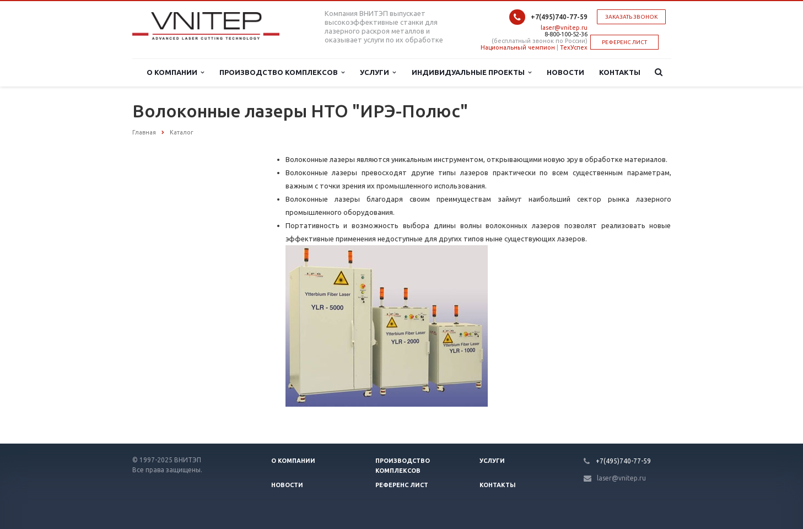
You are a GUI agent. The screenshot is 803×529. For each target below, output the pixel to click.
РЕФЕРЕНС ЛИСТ (624, 42)
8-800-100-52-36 (566, 34)
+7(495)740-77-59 (559, 16)
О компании (175, 72)
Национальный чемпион (518, 47)
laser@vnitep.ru (564, 27)
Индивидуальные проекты (471, 72)
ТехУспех (574, 47)
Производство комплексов (281, 72)
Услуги (378, 72)
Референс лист (401, 485)
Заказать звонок (631, 17)
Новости (565, 72)
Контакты (619, 72)
